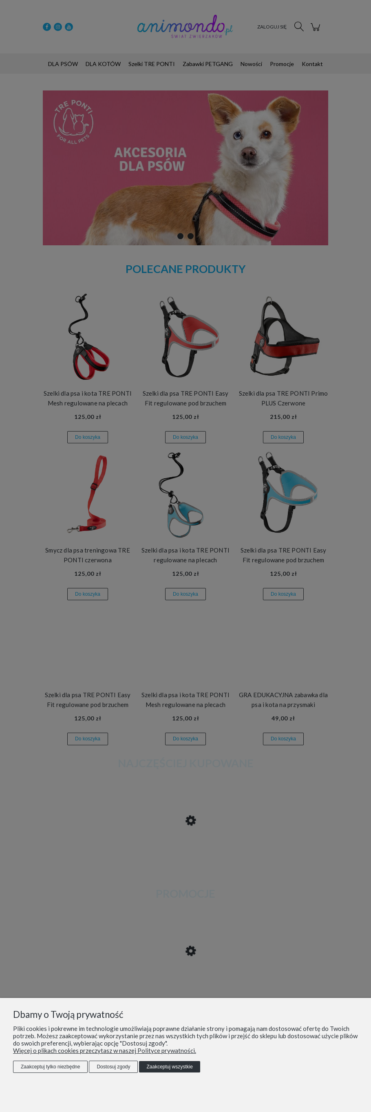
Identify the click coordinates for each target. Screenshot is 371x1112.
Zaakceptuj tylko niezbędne (50, 1067)
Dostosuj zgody (113, 1067)
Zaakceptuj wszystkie (169, 1067)
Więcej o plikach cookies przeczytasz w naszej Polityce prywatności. (104, 1050)
